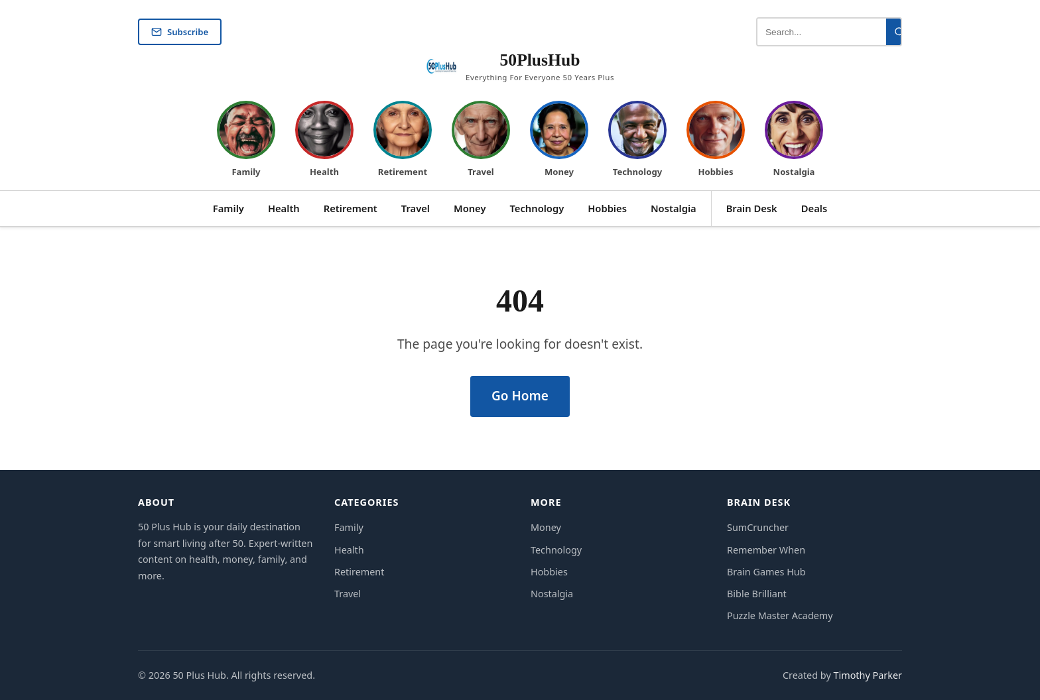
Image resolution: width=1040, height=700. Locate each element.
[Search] (899, 32)
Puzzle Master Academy (780, 615)
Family (228, 208)
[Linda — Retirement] (402, 140)
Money (470, 208)
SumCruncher (758, 527)
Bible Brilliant (757, 593)
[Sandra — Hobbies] (716, 140)
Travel (415, 208)
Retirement (350, 208)
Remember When (766, 550)
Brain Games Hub (766, 571)
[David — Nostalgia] (794, 140)
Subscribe (179, 32)
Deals (814, 208)
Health (284, 208)
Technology (537, 208)
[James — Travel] (481, 140)
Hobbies (607, 208)
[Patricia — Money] (559, 140)
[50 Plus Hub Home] (520, 67)
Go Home (520, 395)
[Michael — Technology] (637, 140)
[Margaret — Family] (246, 140)
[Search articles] (821, 32)
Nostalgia (673, 208)
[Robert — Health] (324, 140)
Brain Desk (751, 208)
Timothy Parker (867, 675)
